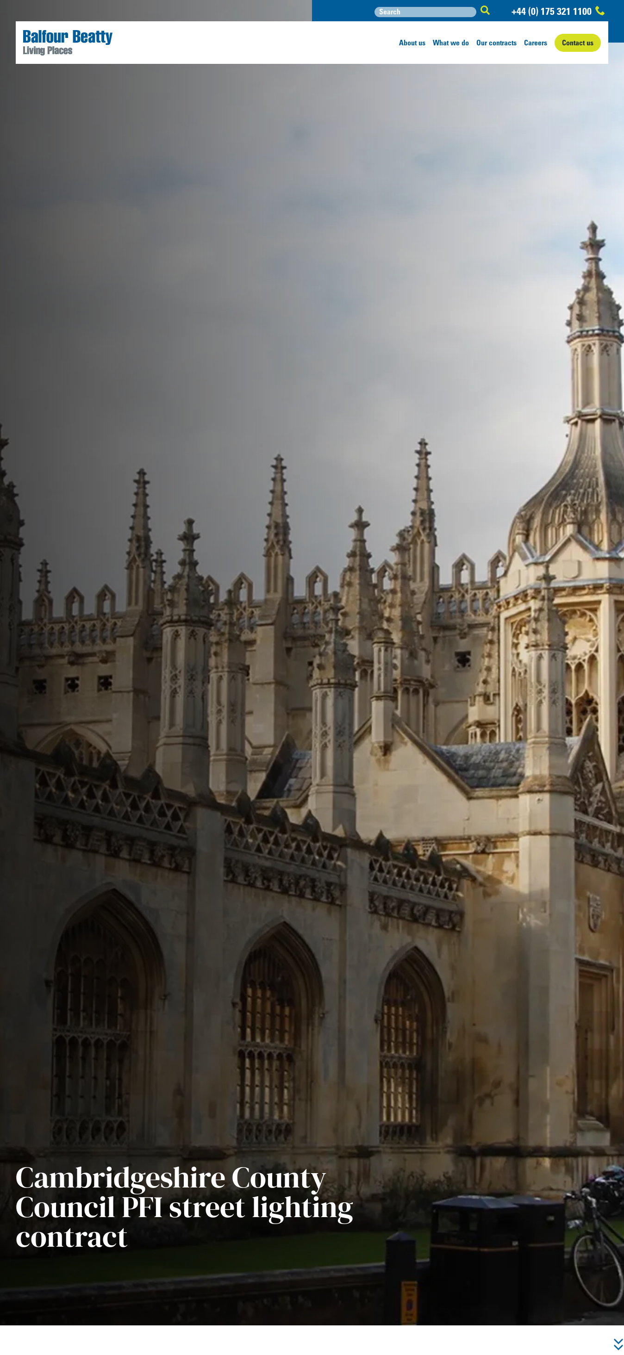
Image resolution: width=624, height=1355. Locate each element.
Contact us (577, 42)
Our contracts (496, 42)
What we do (451, 42)
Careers (535, 42)
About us (412, 42)
